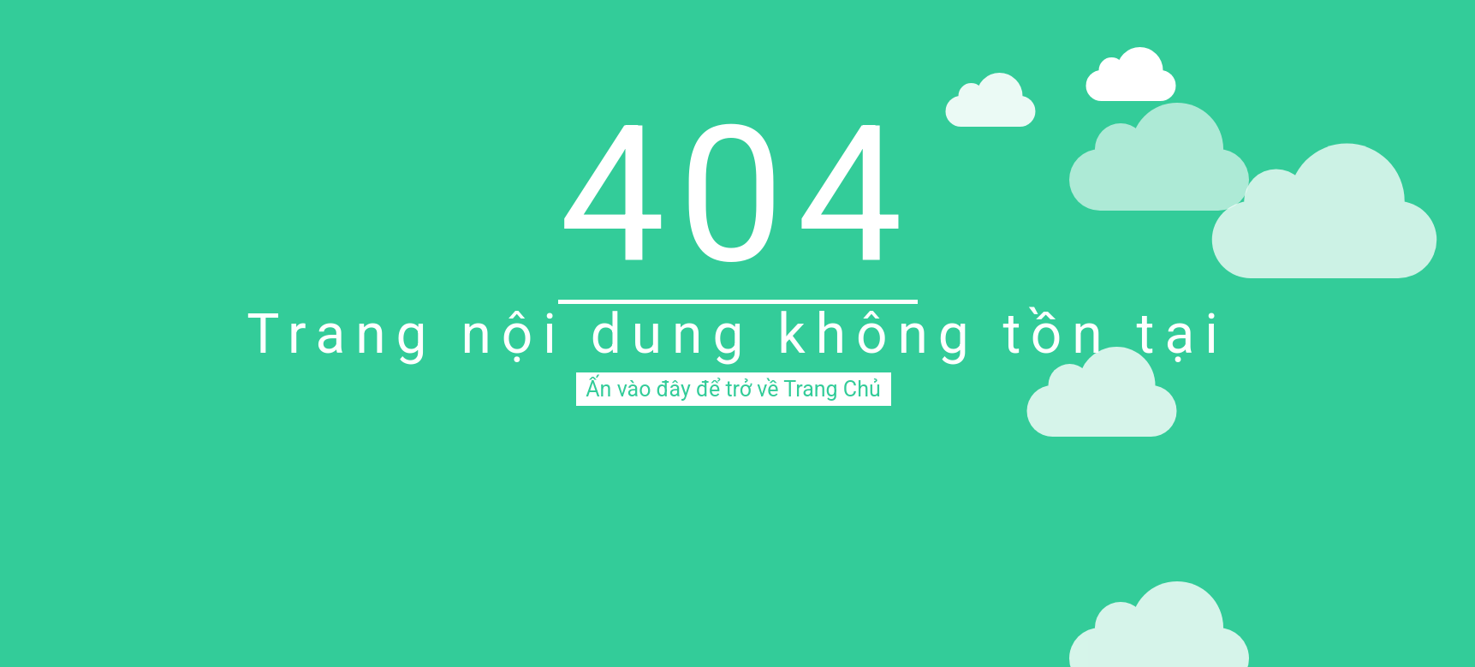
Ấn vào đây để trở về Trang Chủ (733, 389)
